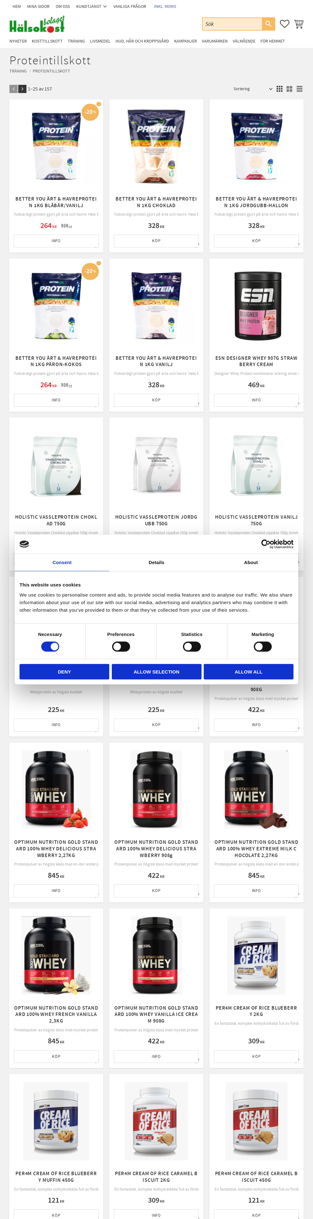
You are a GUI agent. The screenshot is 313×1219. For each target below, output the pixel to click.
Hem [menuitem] (17, 6)
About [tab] (251, 562)
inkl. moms (165, 6)
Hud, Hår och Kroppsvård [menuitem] (142, 41)
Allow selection (156, 671)
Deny (64, 671)
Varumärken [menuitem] (215, 41)
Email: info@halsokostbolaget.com (39, 1127)
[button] (284, 24)
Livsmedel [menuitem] (100, 41)
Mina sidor (94, 1110)
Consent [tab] (62, 562)
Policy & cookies (99, 1143)
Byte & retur (96, 1151)
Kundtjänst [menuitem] (88, 6)
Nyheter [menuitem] (18, 41)
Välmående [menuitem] (244, 41)
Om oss (92, 1126)
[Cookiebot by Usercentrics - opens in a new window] (265, 544)
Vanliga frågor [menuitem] (129, 6)
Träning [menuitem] (76, 41)
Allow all (249, 671)
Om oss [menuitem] (63, 6)
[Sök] (268, 24)
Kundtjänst (95, 1119)
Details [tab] (156, 562)
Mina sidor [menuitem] (38, 6)
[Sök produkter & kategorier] (232, 24)
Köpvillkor (94, 1135)
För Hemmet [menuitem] (272, 41)
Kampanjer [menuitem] (185, 41)
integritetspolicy (193, 1055)
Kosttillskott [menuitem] (47, 41)
